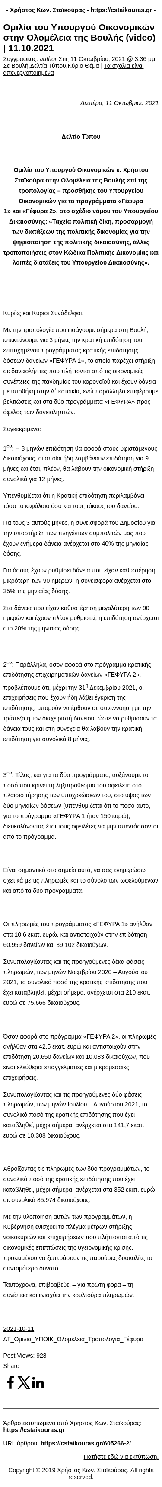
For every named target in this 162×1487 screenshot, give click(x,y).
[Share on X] (24, 1387)
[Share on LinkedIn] (38, 1387)
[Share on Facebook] (10, 1387)
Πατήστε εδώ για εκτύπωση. (121, 1456)
